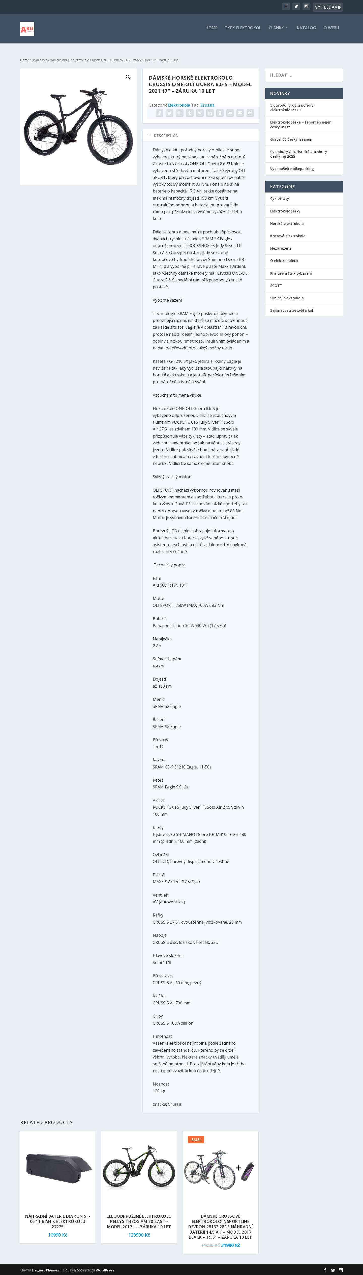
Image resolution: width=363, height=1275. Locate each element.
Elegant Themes (45, 1269)
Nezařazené (280, 247)
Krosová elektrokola (288, 234)
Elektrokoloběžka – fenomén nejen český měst (300, 123)
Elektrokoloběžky (285, 210)
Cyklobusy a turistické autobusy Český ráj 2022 (298, 153)
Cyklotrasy (279, 197)
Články (276, 30)
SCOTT (276, 284)
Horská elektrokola (287, 222)
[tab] (201, 135)
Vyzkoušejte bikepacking (292, 167)
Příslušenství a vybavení (291, 272)
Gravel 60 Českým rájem (291, 138)
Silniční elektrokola (287, 297)
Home (211, 30)
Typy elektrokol (243, 30)
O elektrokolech (284, 259)
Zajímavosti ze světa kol (291, 309)
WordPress (105, 1269)
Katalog (306, 30)
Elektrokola (39, 59)
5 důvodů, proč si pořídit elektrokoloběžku (291, 106)
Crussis (207, 104)
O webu (331, 30)
